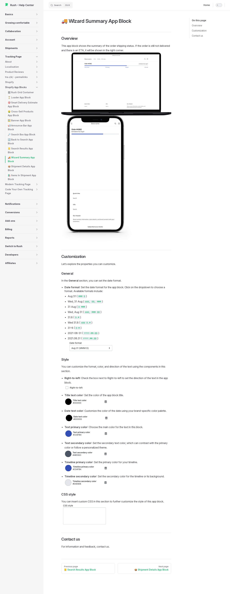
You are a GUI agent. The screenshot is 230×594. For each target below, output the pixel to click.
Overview (197, 25)
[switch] (219, 5)
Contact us (197, 35)
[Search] (61, 5)
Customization (199, 30)
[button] (21, 14)
